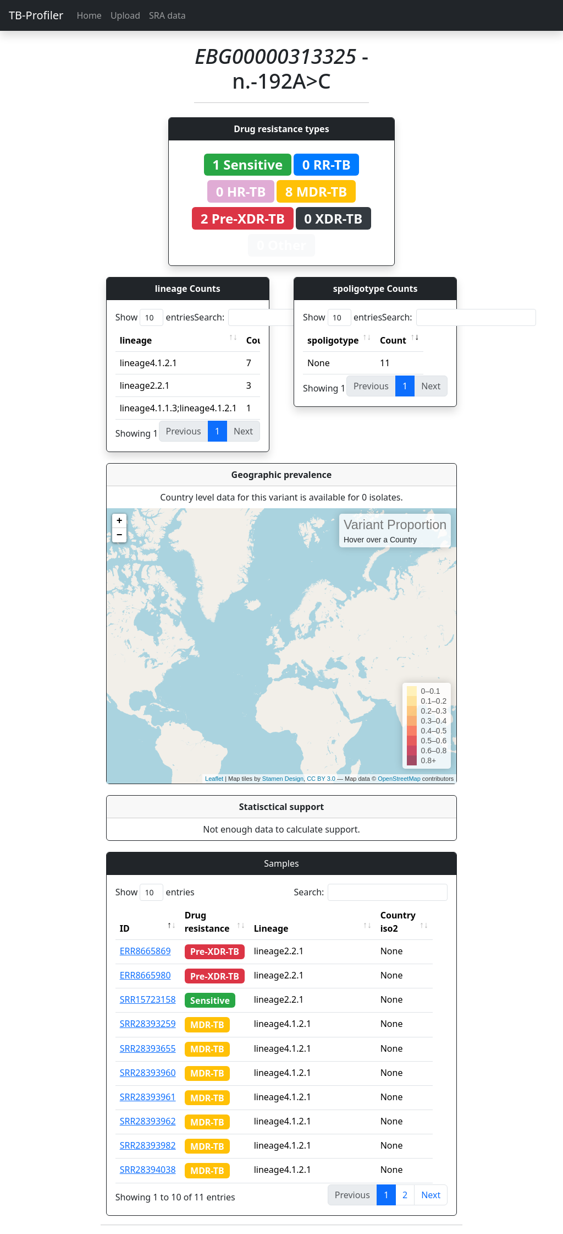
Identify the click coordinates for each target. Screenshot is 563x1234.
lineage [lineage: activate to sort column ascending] (136, 340)
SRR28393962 (148, 1121)
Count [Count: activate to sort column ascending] (393, 340)
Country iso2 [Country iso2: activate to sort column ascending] (406, 921)
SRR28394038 (148, 1170)
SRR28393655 (148, 1048)
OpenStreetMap (399, 778)
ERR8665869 (145, 951)
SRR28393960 (148, 1073)
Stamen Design (282, 778)
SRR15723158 (148, 999)
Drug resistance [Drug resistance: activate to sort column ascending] (207, 921)
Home (89, 15)
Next (430, 1195)
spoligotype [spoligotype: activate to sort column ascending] (333, 340)
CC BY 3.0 (321, 778)
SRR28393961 (148, 1097)
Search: (271, 317)
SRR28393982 (148, 1145)
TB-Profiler (36, 15)
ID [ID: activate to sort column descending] (125, 928)
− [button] (120, 535)
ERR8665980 (145, 975)
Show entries (155, 317)
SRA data (167, 15)
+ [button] (120, 521)
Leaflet (214, 778)
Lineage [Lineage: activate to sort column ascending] (279, 928)
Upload (125, 15)
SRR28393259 (148, 1024)
